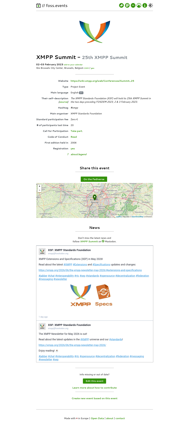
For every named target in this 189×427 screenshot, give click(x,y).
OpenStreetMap (137, 217)
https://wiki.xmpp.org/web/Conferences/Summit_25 (102, 80)
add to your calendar (73, 64)
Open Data (97, 418)
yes (73, 148)
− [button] (39, 190)
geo (92, 68)
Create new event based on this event (94, 398)
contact (120, 418)
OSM (86, 68)
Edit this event (94, 381)
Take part (76, 131)
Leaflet (118, 217)
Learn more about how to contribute (94, 387)
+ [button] (39, 186)
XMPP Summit (89, 241)
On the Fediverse (93, 179)
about (109, 418)
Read (74, 136)
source (63, 101)
